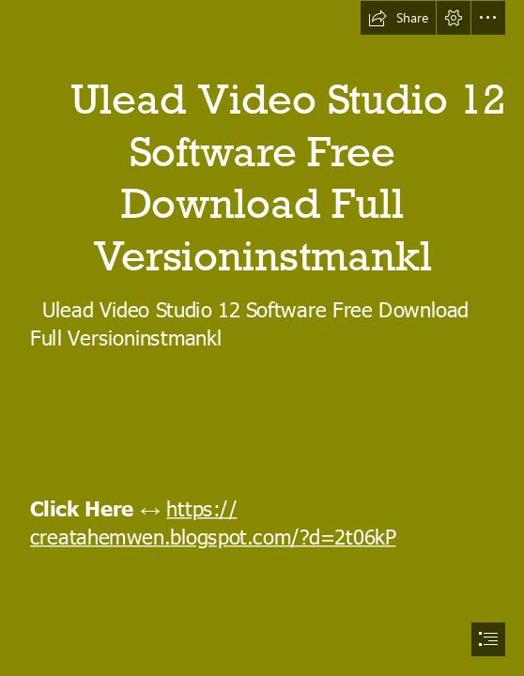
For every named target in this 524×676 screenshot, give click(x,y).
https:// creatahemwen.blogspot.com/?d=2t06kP (212, 522)
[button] (398, 18)
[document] (262, 338)
